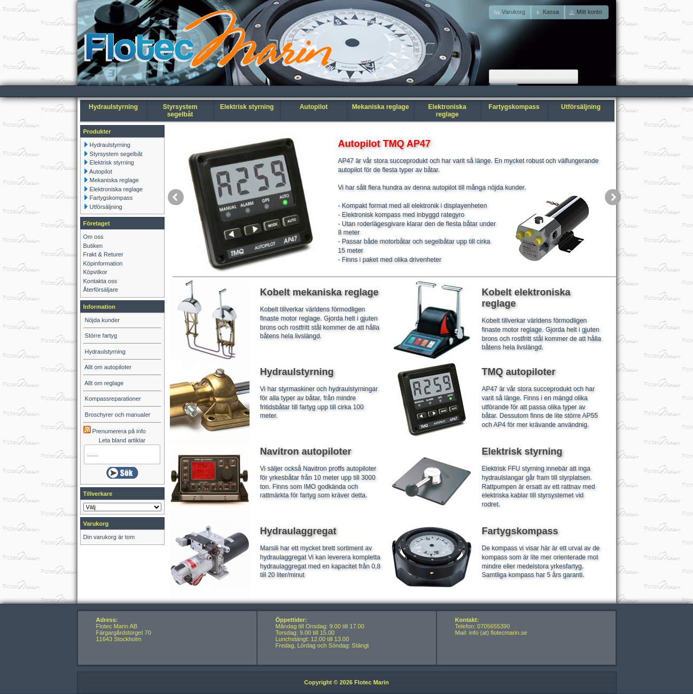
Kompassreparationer (113, 398)
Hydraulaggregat (298, 531)
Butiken (93, 246)
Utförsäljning (581, 107)
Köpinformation (103, 263)
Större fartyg (101, 335)
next (613, 197)
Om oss (93, 236)
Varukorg (96, 523)
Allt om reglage (103, 383)
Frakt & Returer (103, 254)
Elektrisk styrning (247, 107)
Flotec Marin (371, 682)
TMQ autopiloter (519, 372)
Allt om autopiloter (107, 367)
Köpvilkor (95, 272)
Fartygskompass (513, 107)
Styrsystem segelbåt (180, 110)
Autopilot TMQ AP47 (384, 143)
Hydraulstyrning (113, 107)
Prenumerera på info (114, 431)
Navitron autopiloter (306, 451)
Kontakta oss (100, 281)
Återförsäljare (100, 289)
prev (176, 197)
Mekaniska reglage (380, 107)
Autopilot (314, 107)
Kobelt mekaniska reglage (319, 292)
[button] (548, 12)
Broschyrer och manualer (118, 414)
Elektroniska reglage (447, 110)
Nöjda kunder (102, 320)
